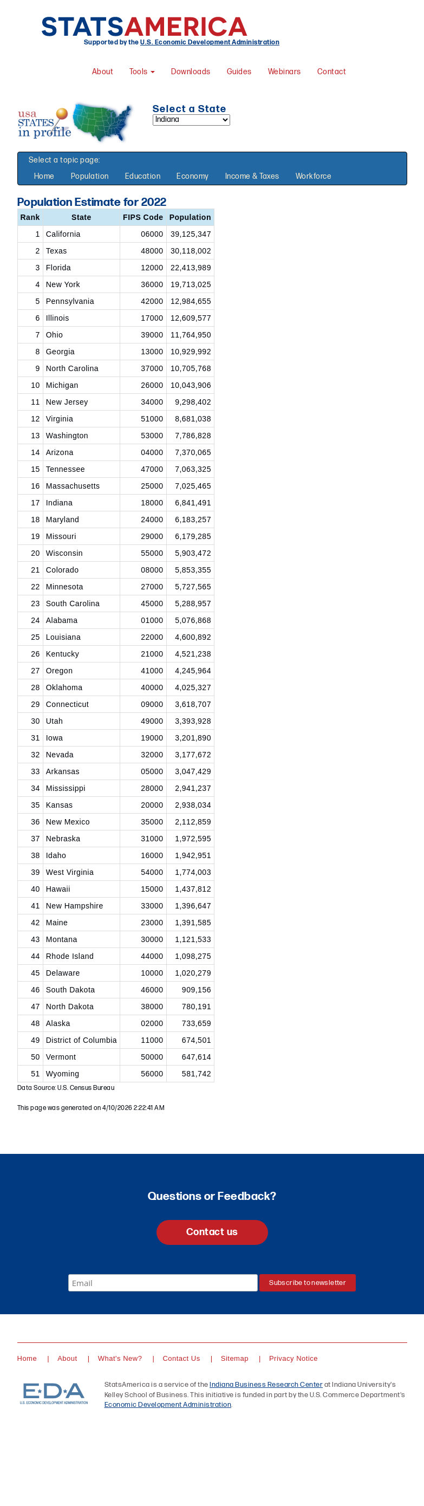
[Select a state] (191, 120)
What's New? (120, 1358)
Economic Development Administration (168, 1404)
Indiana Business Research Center (266, 1384)
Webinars (284, 71)
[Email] (163, 1282)
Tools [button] (142, 71)
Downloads (191, 71)
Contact (332, 71)
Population (90, 176)
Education (143, 176)
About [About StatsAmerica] (103, 71)
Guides (239, 71)
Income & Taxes (252, 176)
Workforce (314, 176)
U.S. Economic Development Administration (209, 42)
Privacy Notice (293, 1358)
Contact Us (181, 1358)
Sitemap (235, 1358)
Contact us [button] (212, 1232)
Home (44, 176)
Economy (193, 176)
